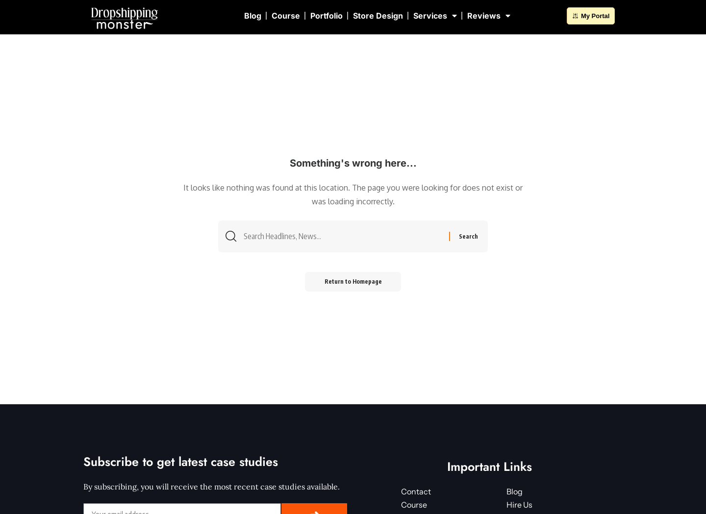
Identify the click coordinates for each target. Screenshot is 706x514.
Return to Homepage (353, 282)
